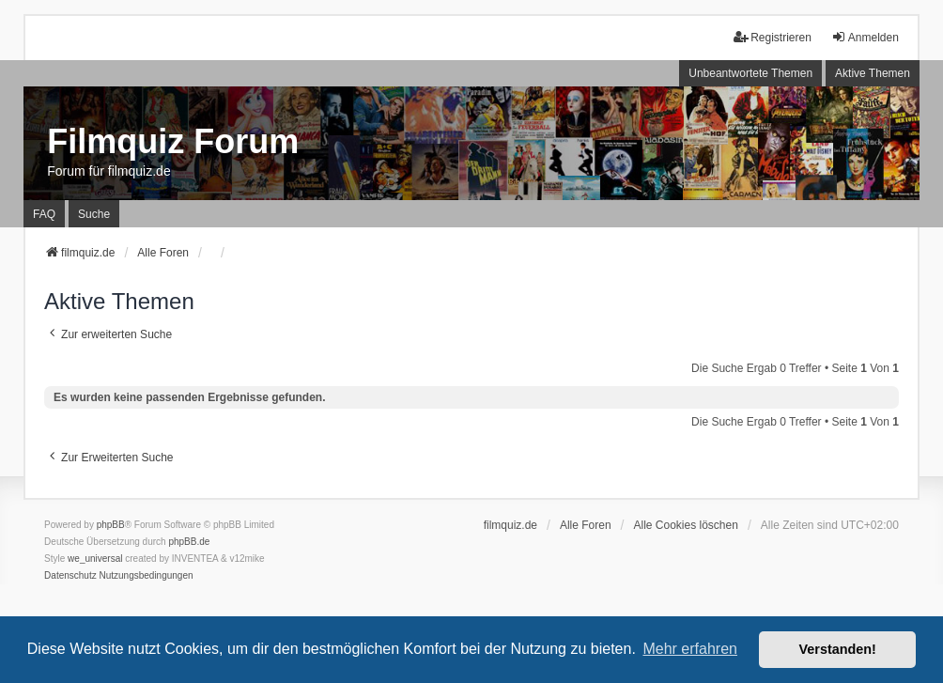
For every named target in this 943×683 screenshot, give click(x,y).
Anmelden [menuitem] (865, 37)
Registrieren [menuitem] (773, 37)
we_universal (95, 558)
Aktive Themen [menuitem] (872, 73)
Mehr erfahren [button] (689, 649)
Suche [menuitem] (94, 214)
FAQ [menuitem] (44, 214)
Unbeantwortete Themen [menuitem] (750, 73)
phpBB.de (188, 541)
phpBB (111, 525)
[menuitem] (70, 575)
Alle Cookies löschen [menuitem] (686, 525)
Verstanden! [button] (837, 649)
